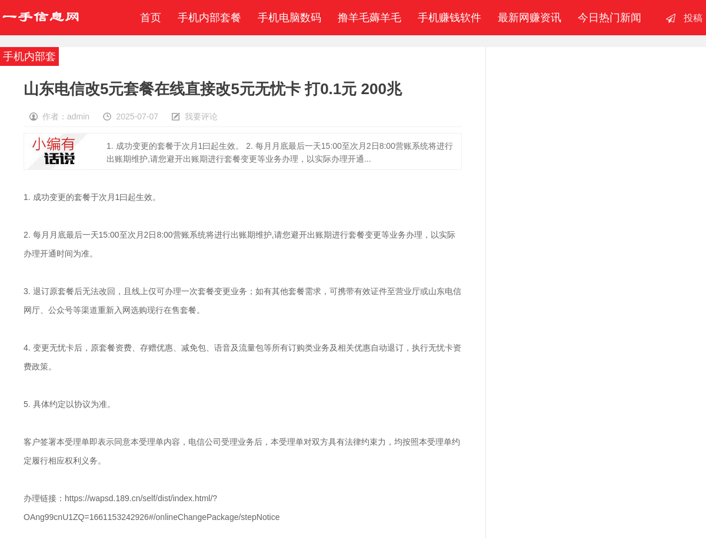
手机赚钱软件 (449, 18)
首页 (147, 18)
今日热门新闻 (609, 18)
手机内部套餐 (209, 18)
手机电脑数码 (289, 18)
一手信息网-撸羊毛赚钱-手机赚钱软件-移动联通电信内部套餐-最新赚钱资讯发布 (40, 17)
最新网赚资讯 (529, 18)
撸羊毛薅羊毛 (369, 18)
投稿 (693, 18)
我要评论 (201, 116)
